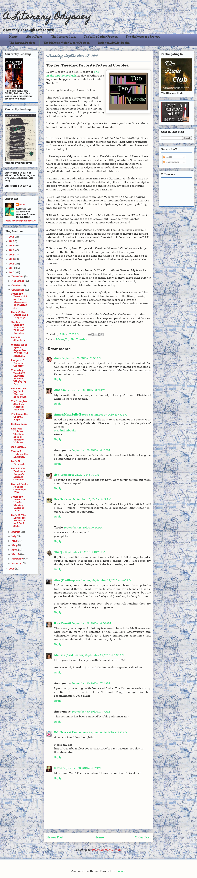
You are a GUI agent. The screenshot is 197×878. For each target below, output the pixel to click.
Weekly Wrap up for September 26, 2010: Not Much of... (19, 350)
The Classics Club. (63, 36)
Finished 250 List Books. (114, 42)
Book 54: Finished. (18, 462)
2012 (11, 263)
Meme (60, 339)
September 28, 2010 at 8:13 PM (91, 450)
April (14, 549)
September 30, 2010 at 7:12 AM (91, 683)
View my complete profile (20, 220)
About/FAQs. (34, 36)
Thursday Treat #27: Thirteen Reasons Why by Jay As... (18, 377)
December (17, 276)
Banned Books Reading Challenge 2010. (19, 488)
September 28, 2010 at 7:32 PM (108, 414)
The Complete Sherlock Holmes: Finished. (19, 405)
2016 (11, 245)
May (14, 545)
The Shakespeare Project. (143, 36)
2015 (11, 250)
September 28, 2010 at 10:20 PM (85, 552)
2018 (11, 236)
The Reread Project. (22, 42)
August (16, 531)
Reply (57, 379)
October (16, 285)
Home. (13, 36)
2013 (11, 259)
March (15, 554)
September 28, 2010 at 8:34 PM (79, 474)
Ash (56, 474)
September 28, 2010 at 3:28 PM (86, 390)
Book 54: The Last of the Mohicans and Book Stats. (18, 520)
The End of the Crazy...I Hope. (19, 417)
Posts (167, 157)
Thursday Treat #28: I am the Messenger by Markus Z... (19, 301)
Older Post (143, 837)
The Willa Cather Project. (101, 36)
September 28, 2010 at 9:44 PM (83, 527)
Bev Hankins (63, 499)
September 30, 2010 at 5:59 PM (82, 768)
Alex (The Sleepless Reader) (72, 580)
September (18, 290)
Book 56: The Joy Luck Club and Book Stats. (19, 392)
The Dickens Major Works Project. (67, 42)
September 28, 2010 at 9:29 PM (92, 499)
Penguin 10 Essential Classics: (17, 363)
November (18, 281)
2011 (11, 268)
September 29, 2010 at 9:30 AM (104, 655)
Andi (57, 358)
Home (99, 837)
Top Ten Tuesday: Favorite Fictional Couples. (17, 327)
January (16, 563)
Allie (62, 334)
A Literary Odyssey (47, 17)
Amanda (60, 390)
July (14, 536)
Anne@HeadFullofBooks (71, 414)
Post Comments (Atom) (107, 849)
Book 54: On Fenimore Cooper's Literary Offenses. (18, 474)
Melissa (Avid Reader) (69, 655)
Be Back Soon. (19, 424)
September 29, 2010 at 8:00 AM (91, 623)
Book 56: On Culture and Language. (19, 315)
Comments (171, 162)
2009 (12, 568)
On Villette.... (18, 447)
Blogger (120, 871)
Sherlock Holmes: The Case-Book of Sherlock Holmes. (18, 435)
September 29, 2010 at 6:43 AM (111, 580)
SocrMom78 (62, 623)
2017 (11, 241)
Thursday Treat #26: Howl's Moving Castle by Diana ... (18, 503)
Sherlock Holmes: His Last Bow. (19, 454)
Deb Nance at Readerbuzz (71, 732)
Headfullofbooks (65, 430)
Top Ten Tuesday (76, 339)
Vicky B (59, 552)
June (14, 540)
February (17, 558)
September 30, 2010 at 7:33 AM (108, 732)
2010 (12, 272)
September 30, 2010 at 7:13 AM (91, 711)
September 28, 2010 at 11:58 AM (81, 358)
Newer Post (54, 837)
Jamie (58, 768)
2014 (11, 254)
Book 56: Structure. (18, 339)
